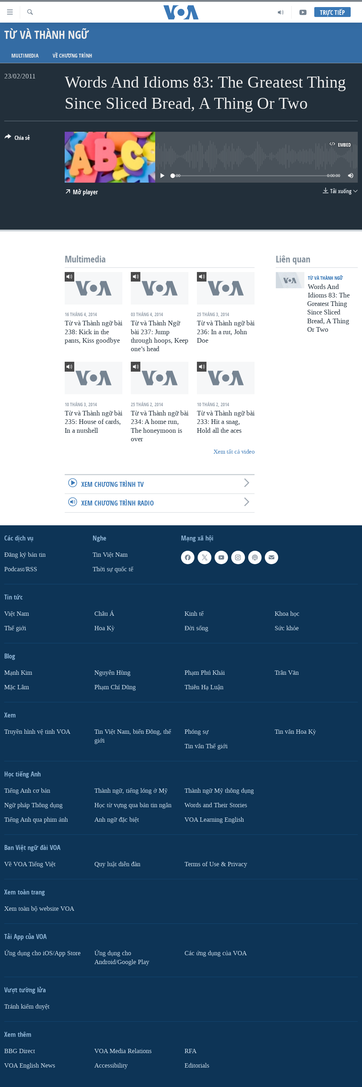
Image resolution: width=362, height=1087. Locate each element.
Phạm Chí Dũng (115, 687)
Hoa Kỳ (104, 628)
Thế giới (15, 628)
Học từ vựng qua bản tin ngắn (132, 805)
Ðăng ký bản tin (25, 555)
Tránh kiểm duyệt (26, 1006)
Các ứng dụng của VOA (216, 953)
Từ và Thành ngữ (325, 277)
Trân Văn (287, 673)
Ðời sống (196, 628)
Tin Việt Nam (110, 555)
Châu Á (104, 614)
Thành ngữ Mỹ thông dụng (219, 791)
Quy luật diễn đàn (117, 864)
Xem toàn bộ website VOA (39, 908)
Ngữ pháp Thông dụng (33, 805)
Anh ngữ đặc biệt (116, 819)
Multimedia (25, 55)
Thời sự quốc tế (113, 569)
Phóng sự (197, 732)
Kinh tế (194, 614)
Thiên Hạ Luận (204, 687)
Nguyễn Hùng (112, 673)
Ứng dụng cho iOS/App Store (42, 953)
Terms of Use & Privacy (216, 864)
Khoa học (287, 614)
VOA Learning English (214, 819)
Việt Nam (16, 614)
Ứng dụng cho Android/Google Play (121, 957)
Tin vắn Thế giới (206, 746)
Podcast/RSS (20, 569)
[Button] (17, 139)
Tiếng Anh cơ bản (27, 791)
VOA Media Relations (123, 1051)
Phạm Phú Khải (205, 673)
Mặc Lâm (16, 687)
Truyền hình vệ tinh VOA (37, 732)
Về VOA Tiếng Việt (30, 864)
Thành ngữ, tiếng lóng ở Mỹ (131, 791)
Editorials (197, 1065)
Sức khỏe (287, 628)
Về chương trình (72, 55)
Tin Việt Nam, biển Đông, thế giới (132, 736)
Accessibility (111, 1065)
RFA (191, 1051)
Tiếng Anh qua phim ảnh (36, 819)
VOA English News (29, 1065)
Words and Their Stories (216, 805)
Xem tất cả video (234, 452)
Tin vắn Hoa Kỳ (295, 732)
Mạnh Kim (18, 673)
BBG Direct (19, 1051)
